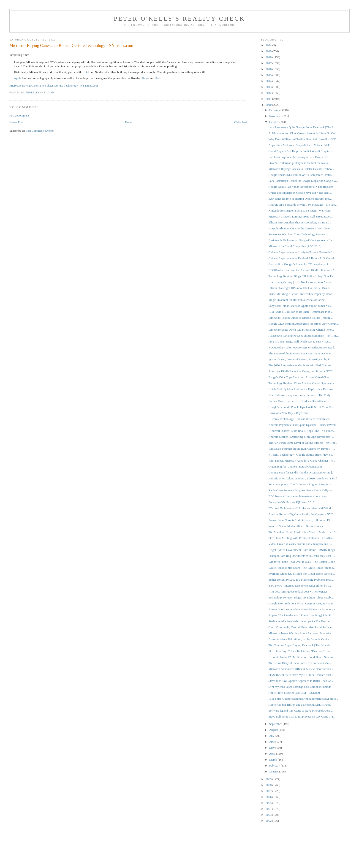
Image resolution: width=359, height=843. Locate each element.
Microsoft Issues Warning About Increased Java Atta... (301, 633)
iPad (157, 78)
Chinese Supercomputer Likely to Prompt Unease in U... (302, 252)
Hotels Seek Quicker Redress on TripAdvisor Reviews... (302, 389)
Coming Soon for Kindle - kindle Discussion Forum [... (302, 472)
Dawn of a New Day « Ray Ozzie (288, 413)
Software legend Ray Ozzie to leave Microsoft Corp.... (301, 710)
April (272, 753)
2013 (269, 87)
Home (128, 122)
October (274, 122)
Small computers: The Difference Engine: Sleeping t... (301, 484)
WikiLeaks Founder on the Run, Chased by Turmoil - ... (302, 448)
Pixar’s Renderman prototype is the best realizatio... (299, 163)
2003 (269, 814)
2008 (269, 785)
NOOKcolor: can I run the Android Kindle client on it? (301, 270)
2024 (269, 45)
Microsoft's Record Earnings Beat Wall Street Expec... (301, 216)
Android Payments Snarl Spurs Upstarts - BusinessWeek (302, 425)
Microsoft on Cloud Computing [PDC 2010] (295, 246)
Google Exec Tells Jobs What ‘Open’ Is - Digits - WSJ (301, 603)
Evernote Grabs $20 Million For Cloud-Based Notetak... (302, 573)
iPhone (145, 78)
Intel (86, 72)
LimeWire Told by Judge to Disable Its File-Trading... (301, 317)
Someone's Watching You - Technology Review (297, 234)
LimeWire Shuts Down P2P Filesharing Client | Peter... (301, 329)
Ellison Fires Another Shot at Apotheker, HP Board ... (300, 222)
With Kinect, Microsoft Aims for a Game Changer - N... (302, 460)
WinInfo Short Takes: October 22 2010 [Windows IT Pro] (303, 478)
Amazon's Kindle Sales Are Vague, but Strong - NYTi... (302, 371)
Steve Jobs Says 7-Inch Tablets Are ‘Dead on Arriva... (301, 651)
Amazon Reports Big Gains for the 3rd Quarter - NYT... (302, 514)
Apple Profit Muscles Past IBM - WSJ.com (294, 692)
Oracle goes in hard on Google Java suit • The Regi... (300, 192)
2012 (269, 93)
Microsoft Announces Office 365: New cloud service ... (302, 669)
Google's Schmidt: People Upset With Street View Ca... (302, 407)
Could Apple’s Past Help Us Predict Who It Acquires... (301, 151)
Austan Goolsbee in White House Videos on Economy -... (303, 609)
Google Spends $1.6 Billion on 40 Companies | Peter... (301, 175)
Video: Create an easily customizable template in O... (300, 544)
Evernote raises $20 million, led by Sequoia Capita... (300, 639)
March (273, 759)
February (275, 765)
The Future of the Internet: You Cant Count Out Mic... (301, 353)
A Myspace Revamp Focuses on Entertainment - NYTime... (304, 335)
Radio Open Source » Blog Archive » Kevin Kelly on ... (302, 490)
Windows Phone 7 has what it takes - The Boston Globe (302, 561)
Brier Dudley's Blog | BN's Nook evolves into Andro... (301, 282)
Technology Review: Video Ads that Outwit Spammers (301, 383)
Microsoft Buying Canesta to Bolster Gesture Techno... (301, 169)
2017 (269, 63)
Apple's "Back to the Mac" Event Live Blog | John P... (301, 615)
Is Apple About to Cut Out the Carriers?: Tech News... (301, 228)
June (272, 741)
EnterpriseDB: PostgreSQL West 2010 (291, 502)
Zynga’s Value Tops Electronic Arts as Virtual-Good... (301, 377)
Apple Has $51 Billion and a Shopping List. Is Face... (300, 704)
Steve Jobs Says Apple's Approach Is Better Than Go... (301, 681)
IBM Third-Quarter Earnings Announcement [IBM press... (303, 698)
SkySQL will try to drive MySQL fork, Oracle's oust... (301, 675)
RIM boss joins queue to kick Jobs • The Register (298, 591)
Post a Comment (19, 115)
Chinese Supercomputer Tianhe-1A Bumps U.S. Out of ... (303, 258)
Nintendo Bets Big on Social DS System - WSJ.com (300, 210)
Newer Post (16, 122)
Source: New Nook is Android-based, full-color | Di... (300, 520)
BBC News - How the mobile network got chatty (298, 496)
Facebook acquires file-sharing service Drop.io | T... (299, 157)
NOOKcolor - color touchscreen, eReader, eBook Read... (302, 347)
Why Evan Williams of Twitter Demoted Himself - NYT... (303, 139)
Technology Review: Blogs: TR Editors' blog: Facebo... (302, 597)
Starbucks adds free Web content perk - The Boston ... (301, 621)
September (276, 724)
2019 (269, 51)
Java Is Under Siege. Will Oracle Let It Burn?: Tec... (300, 341)
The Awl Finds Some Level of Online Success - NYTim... (303, 442)
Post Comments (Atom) (40, 130)
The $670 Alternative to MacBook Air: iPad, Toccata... (301, 365)
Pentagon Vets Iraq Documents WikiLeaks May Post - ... (302, 555)
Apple (17, 78)
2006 (269, 797)
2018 (269, 57)
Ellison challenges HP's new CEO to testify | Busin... (300, 288)
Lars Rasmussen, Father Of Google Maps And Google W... (303, 180)
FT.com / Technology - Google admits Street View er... (301, 454)
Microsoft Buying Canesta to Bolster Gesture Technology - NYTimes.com (53, 85)
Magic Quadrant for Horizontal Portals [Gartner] (297, 300)
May (272, 747)
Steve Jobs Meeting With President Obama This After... (302, 538)
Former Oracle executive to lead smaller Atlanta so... (300, 401)
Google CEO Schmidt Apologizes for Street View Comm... (304, 323)
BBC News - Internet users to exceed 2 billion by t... (300, 585)
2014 (269, 81)
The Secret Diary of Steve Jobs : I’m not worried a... (300, 663)
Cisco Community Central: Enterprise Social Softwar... (301, 627)
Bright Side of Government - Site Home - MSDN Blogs (302, 550)
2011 (269, 99)
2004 (269, 808)
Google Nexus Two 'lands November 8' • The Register (301, 186)
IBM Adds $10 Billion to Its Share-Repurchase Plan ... (301, 311)
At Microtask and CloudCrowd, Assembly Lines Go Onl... (303, 133)
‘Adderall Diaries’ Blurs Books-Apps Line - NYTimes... (302, 430)
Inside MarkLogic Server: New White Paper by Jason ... (302, 294)
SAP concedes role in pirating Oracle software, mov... (300, 198)
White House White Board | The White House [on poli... (302, 567)
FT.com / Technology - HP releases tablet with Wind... (301, 508)
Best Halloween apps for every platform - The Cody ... (301, 395)
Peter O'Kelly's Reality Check (179, 18)
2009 (269, 779)
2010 (269, 104)
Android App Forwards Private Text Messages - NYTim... (303, 204)
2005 (269, 803)
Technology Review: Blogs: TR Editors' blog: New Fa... (302, 276)
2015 (269, 75)
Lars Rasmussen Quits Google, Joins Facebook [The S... (302, 127)
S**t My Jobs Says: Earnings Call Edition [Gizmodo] (300, 686)
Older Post (240, 122)
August (274, 730)
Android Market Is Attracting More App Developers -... (302, 436)
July (272, 735)
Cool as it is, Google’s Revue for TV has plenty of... (299, 264)
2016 (269, 69)
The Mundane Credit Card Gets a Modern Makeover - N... (303, 532)
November (276, 116)
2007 (269, 791)
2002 (269, 820)
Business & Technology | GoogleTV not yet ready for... (301, 240)
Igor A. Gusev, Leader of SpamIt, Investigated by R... (300, 359)
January (274, 771)
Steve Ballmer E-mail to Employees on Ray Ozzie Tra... (302, 716)
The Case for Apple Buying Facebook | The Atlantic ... (301, 645)
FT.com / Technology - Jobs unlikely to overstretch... (300, 419)
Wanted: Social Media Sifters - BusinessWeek (296, 526)
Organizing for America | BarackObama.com (295, 466)
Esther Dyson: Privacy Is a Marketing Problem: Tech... (301, 579)
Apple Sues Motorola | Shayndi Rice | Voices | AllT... (300, 145)
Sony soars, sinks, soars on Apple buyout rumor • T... (300, 305)
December (275, 110)
